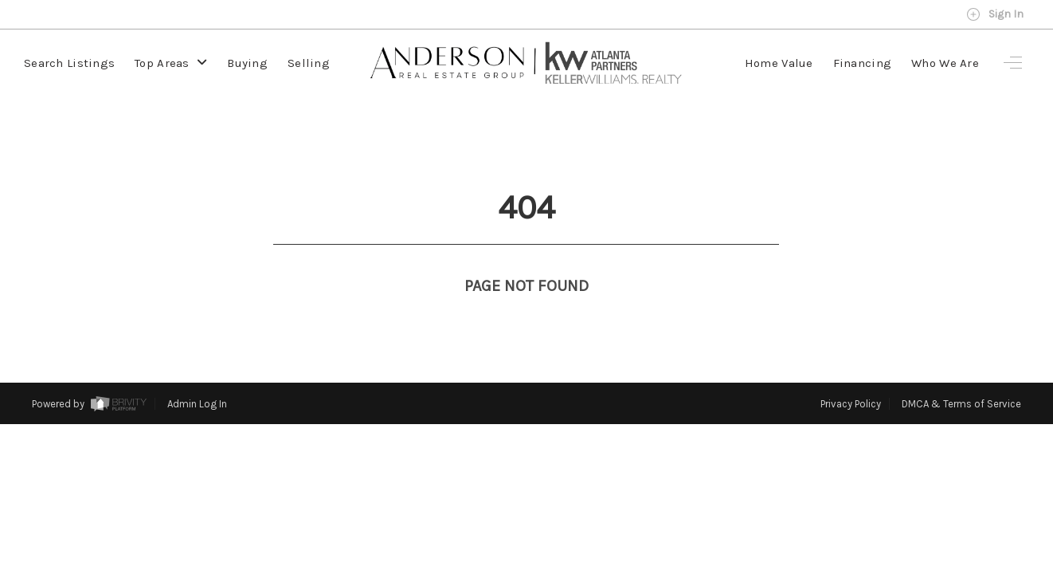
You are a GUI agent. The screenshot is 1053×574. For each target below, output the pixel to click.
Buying (247, 63)
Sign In (995, 14)
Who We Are (945, 63)
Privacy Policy (850, 374)
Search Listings (69, 63)
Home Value (779, 63)
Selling (309, 63)
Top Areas (171, 63)
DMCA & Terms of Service (961, 374)
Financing (862, 63)
